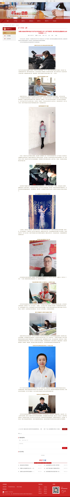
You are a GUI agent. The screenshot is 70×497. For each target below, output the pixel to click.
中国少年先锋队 (19, 486)
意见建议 (54, 20)
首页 (8, 20)
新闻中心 (23, 20)
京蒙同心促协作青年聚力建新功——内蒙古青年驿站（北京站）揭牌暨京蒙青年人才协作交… (27, 471)
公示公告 (9, 38)
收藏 (54, 1)
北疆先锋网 (4, 486)
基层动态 (31, 20)
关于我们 (15, 20)
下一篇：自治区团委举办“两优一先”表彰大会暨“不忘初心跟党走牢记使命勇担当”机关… (52, 429)
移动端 (47, 1)
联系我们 (5, 489)
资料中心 (39, 20)
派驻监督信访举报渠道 (24, 465)
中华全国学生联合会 (11, 486)
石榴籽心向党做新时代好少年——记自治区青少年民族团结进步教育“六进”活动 (27, 468)
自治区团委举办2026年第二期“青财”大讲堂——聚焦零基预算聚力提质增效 (53, 465)
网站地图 (40, 493)
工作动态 (9, 32)
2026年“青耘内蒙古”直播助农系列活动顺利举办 (53, 468)
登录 (50, 1)
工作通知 (9, 35)
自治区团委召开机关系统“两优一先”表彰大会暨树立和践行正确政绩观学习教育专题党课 (53, 471)
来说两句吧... (42, 444)
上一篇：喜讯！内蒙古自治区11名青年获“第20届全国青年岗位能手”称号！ (30, 429)
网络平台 (46, 20)
